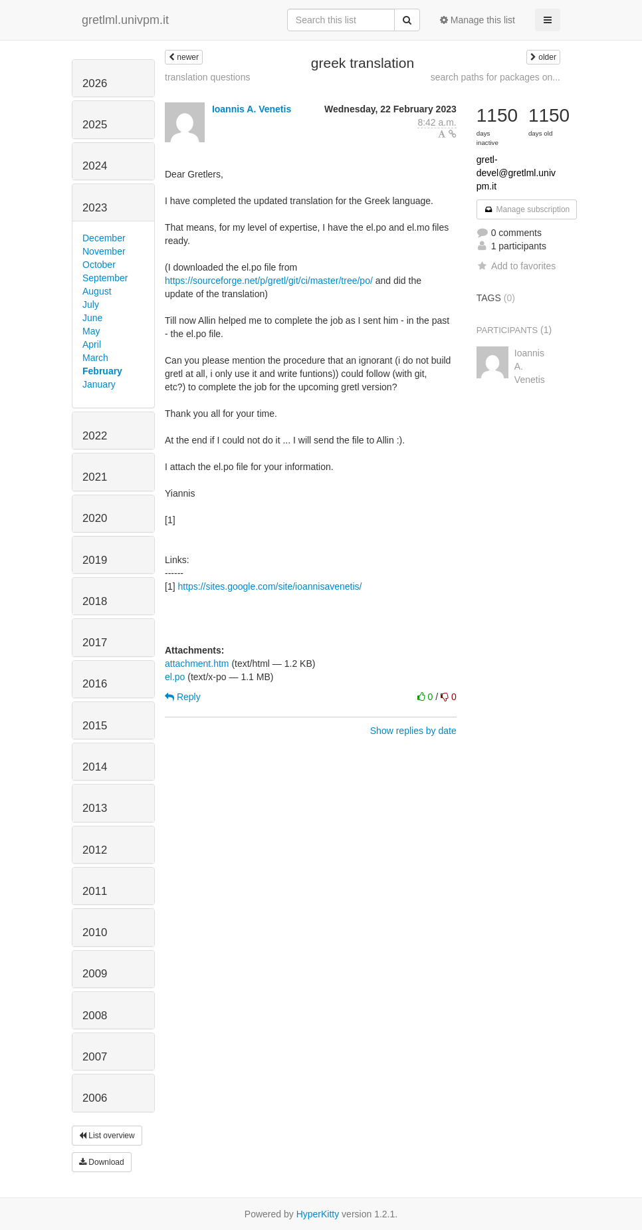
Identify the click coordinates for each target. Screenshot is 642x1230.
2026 (94, 83)
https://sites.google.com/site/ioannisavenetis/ (269, 586)
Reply (183, 696)
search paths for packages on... (495, 77)
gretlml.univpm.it (125, 20)
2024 (94, 166)
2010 (94, 932)
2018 (94, 601)
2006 (94, 1098)
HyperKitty (318, 1214)
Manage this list (477, 20)
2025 (94, 124)
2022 (94, 436)
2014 (94, 767)
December (104, 238)
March (95, 357)
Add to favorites (516, 266)
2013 (94, 808)
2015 (94, 725)
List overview (107, 1135)
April (91, 344)
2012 (94, 850)
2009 (94, 973)
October (99, 264)
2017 (94, 642)
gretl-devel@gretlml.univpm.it (516, 172)
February (102, 371)
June (92, 317)
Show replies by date (413, 730)
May (91, 331)
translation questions (207, 77)
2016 (94, 683)
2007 (94, 1056)
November (104, 251)
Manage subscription (527, 209)
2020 (94, 518)
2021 (94, 477)
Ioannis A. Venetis (251, 109)
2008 (94, 1015)
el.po (175, 677)
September (105, 278)
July (90, 304)
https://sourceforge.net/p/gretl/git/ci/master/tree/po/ (269, 280)
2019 (94, 560)
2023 (94, 207)
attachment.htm (197, 663)
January (99, 384)
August (97, 291)
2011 (94, 891)
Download (101, 1162)
